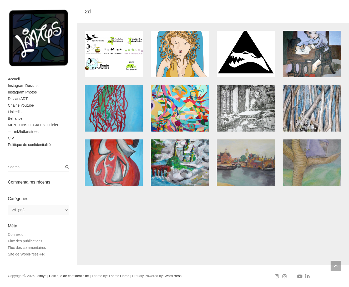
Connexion (17, 234)
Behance (15, 118)
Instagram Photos (22, 92)
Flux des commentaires (27, 248)
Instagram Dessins (23, 86)
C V (11, 138)
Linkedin (15, 112)
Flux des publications (25, 241)
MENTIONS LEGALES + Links (33, 125)
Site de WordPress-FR (26, 254)
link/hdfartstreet (26, 131)
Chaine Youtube (21, 105)
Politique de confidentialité (29, 145)
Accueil (14, 79)
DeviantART (18, 99)
